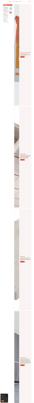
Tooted (13, 1)
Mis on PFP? (10, 1)
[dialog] (4, 398)
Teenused (17, 1)
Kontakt (20, 1)
